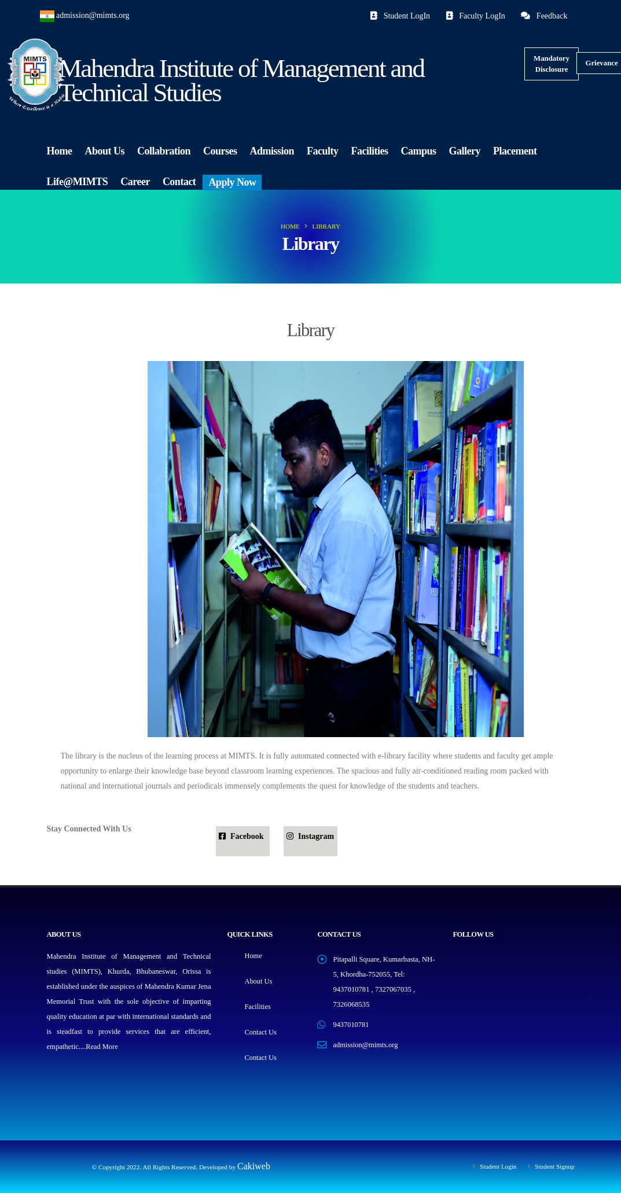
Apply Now (232, 182)
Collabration (163, 151)
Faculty (323, 151)
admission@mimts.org (93, 15)
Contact (179, 181)
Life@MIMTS (77, 181)
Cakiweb (253, 1166)
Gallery (464, 151)
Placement (515, 151)
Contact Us (260, 1032)
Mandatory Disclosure (551, 63)
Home (59, 151)
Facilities (369, 151)
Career (135, 181)
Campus (418, 151)
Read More (102, 1047)
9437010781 (351, 1025)
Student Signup (553, 1166)
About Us (104, 151)
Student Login (496, 1166)
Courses (220, 151)
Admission (272, 151)
